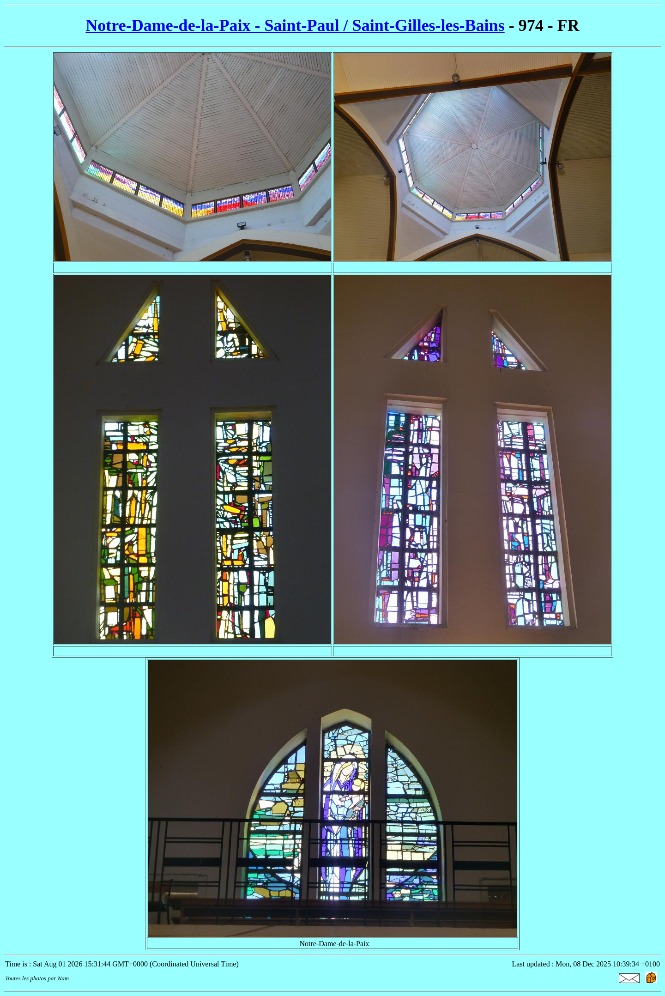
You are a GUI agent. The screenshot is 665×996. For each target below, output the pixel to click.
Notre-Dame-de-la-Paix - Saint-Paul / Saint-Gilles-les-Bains (294, 25)
